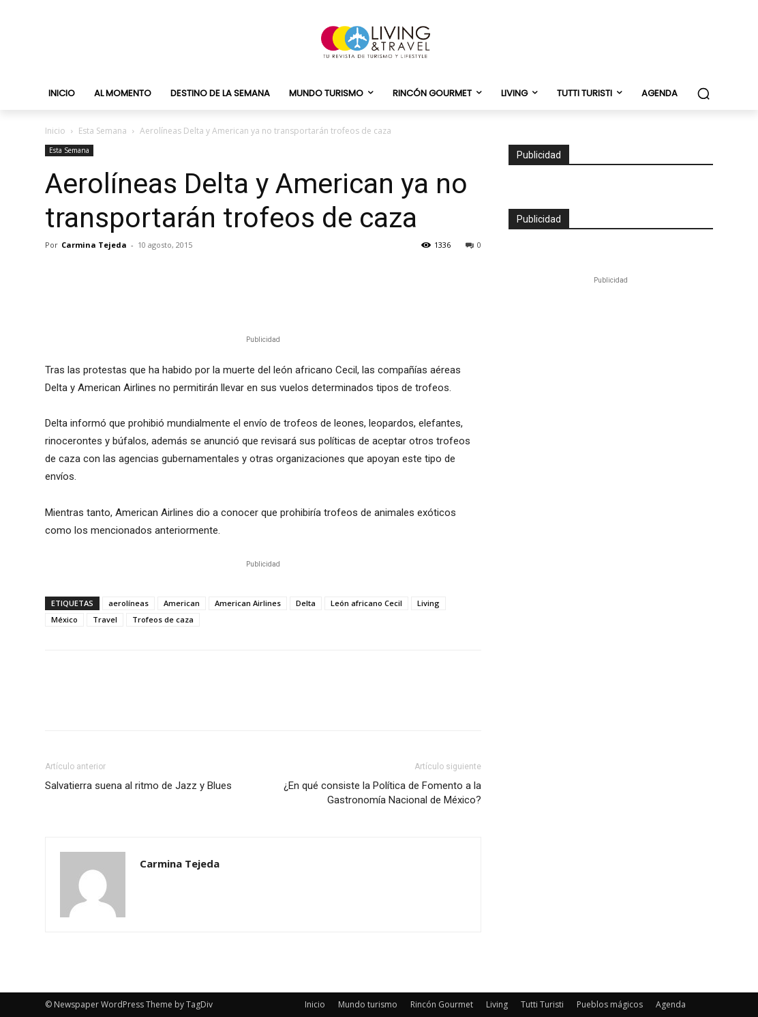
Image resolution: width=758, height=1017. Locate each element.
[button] (703, 93)
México (64, 619)
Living (428, 603)
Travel (105, 619)
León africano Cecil (366, 603)
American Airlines (248, 603)
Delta (306, 603)
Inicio (55, 131)
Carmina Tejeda (94, 245)
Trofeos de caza (163, 619)
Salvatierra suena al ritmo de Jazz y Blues (138, 785)
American (182, 603)
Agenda (671, 1004)
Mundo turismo (367, 1004)
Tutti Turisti (542, 1004)
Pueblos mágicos (610, 1004)
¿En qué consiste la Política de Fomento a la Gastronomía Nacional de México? (382, 792)
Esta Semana (102, 131)
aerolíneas (128, 603)
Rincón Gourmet (441, 1004)
